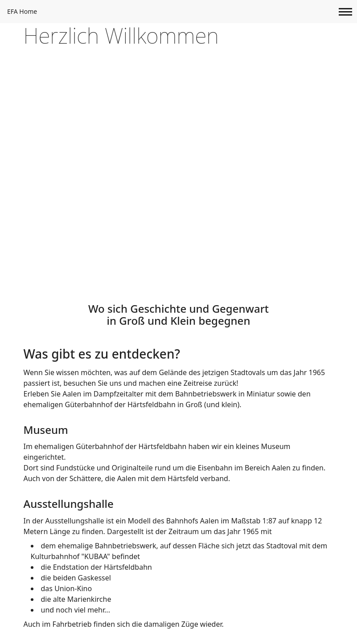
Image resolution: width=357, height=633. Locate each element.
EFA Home (22, 11)
